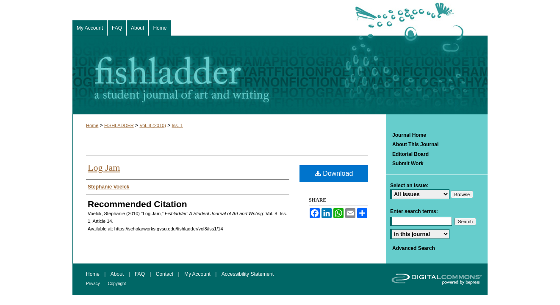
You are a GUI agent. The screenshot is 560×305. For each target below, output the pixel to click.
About (118, 274)
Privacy (93, 283)
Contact (165, 274)
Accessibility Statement (248, 274)
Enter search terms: (414, 211)
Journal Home (409, 135)
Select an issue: (409, 186)
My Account (198, 274)
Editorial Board (410, 154)
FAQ (140, 274)
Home (92, 125)
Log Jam (104, 167)
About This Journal (415, 144)
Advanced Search (413, 248)
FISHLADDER (119, 125)
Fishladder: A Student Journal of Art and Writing (280, 75)
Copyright (117, 283)
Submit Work (408, 163)
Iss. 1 (177, 125)
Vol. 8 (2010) (152, 125)
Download (334, 173)
